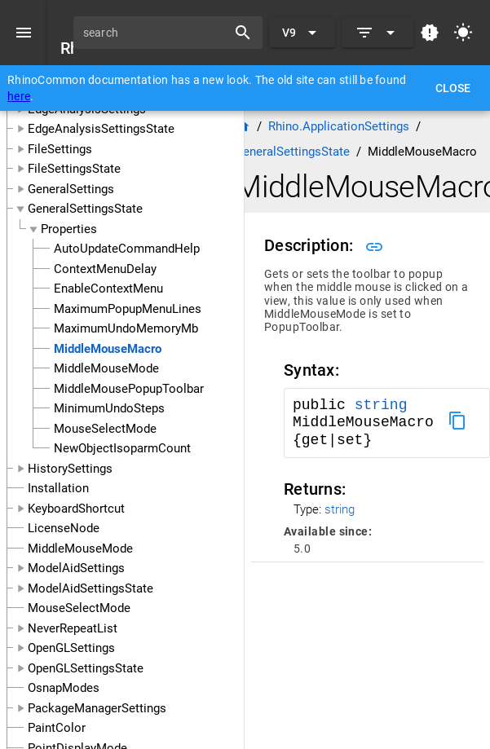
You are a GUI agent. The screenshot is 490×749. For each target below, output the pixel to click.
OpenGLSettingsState (85, 668)
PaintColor (57, 727)
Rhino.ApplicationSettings (338, 126)
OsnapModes (63, 688)
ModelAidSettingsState (90, 588)
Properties (69, 229)
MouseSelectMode (79, 608)
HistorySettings (70, 468)
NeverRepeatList (72, 628)
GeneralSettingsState (85, 208)
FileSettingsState (74, 168)
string (381, 405)
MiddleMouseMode (80, 548)
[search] (155, 32)
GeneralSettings (71, 189)
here (18, 96)
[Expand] (377, 32)
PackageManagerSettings (97, 708)
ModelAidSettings (76, 568)
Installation (58, 488)
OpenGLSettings (71, 648)
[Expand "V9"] (302, 32)
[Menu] (24, 32)
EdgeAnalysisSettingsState (101, 128)
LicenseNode (63, 528)
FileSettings (60, 149)
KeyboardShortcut (76, 508)
